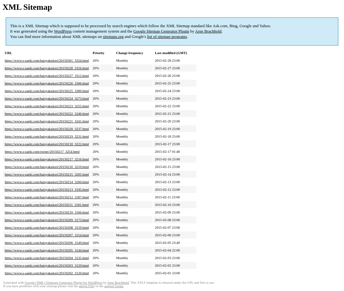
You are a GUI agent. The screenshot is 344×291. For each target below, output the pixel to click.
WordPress (63, 31)
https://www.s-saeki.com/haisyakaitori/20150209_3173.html (47, 220)
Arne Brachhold (208, 31)
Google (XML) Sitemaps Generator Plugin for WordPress (63, 282)
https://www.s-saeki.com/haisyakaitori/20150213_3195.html (47, 189)
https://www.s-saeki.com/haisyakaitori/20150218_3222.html (47, 144)
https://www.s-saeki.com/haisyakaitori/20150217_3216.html (47, 159)
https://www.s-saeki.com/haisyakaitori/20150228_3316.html (47, 68)
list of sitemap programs (167, 36)
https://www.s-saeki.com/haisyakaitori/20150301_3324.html (47, 60)
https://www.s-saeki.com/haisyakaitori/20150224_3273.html (47, 98)
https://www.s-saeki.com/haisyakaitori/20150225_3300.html (47, 91)
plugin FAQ (87, 286)
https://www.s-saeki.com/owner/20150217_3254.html (42, 151)
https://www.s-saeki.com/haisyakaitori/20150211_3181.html (47, 205)
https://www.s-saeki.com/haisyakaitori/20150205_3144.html (47, 250)
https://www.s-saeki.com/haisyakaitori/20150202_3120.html (47, 273)
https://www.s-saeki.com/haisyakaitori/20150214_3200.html (47, 182)
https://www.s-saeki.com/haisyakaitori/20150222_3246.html (47, 113)
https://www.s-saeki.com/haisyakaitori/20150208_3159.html (47, 227)
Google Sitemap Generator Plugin (161, 31)
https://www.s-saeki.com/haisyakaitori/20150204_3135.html (47, 258)
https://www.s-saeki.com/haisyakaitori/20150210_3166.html (47, 212)
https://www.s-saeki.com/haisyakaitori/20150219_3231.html (47, 136)
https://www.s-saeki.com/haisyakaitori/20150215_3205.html (47, 174)
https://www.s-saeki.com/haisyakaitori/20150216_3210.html (47, 167)
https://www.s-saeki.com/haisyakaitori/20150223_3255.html (47, 106)
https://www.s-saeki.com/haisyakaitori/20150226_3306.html (47, 83)
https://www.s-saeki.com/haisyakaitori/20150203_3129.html (47, 265)
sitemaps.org (113, 36)
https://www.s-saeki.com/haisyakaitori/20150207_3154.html (47, 235)
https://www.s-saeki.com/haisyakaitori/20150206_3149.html (47, 243)
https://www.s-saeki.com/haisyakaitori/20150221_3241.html (47, 121)
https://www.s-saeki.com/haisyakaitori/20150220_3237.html (47, 129)
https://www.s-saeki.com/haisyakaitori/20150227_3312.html (47, 75)
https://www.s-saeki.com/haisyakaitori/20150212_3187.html (47, 197)
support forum (113, 286)
